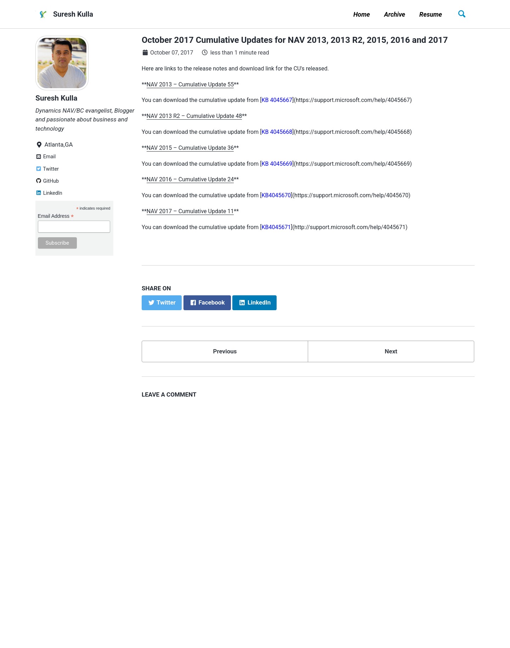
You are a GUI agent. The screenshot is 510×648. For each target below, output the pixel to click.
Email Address (56, 216)
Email (45, 157)
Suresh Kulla (73, 14)
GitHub (47, 181)
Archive (394, 14)
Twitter (47, 169)
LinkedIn (48, 193)
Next (391, 351)
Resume (430, 14)
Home (361, 14)
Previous (225, 351)
